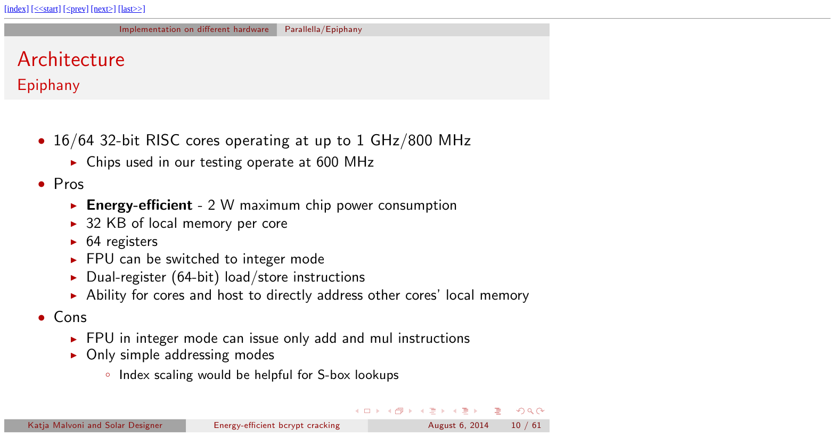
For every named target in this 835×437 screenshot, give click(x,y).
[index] (16, 8)
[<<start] (46, 8)
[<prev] (75, 8)
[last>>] (131, 8)
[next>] (103, 8)
